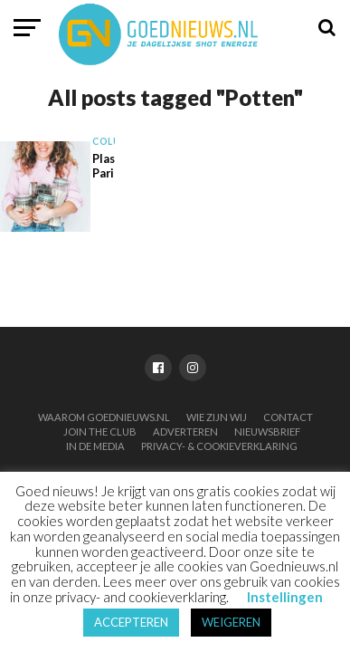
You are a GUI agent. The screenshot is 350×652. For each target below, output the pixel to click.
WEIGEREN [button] (231, 622)
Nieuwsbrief (267, 431)
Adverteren (185, 431)
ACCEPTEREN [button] (131, 622)
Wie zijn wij (216, 417)
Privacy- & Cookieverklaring (219, 446)
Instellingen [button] (285, 597)
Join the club (100, 431)
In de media (95, 446)
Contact (288, 417)
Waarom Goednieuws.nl (104, 417)
